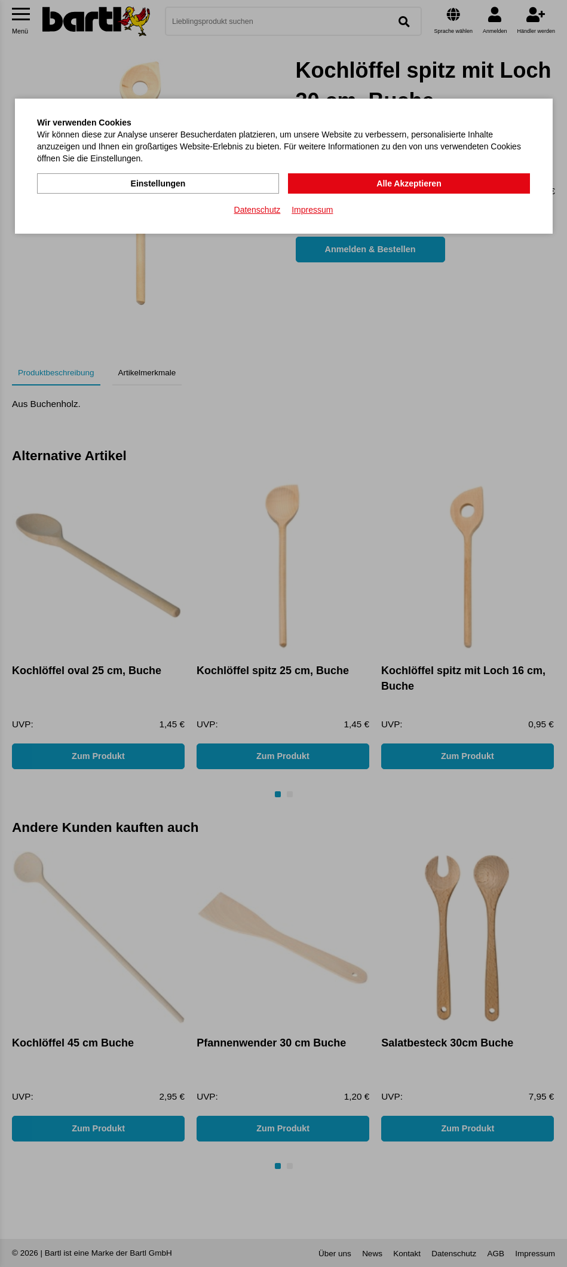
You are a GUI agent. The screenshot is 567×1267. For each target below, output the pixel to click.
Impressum (312, 210)
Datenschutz (257, 210)
